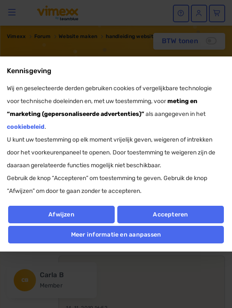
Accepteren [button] (170, 214)
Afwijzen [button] (61, 214)
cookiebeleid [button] (26, 126)
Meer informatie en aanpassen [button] (116, 234)
